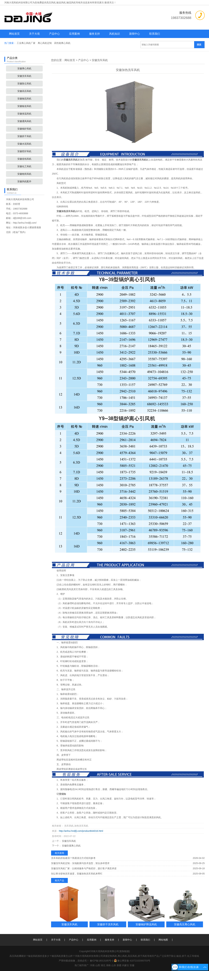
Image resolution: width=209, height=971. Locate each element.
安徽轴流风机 (24, 98)
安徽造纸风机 (24, 158)
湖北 (103, 965)
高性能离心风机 (62, 43)
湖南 (108, 965)
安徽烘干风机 (24, 136)
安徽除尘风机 (24, 83)
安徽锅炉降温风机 (146, 924)
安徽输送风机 (24, 106)
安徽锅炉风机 (24, 128)
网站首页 (14, 33)
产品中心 (54, 33)
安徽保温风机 (24, 113)
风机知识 (114, 33)
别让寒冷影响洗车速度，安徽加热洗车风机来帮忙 (76, 873)
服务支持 (94, 33)
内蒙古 (125, 965)
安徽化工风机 (24, 166)
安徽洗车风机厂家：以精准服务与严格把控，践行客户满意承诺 (84, 868)
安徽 (132, 965)
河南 (92, 965)
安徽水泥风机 (24, 143)
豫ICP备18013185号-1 (101, 960)
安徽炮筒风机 (24, 174)
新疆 (119, 965)
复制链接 (124, 951)
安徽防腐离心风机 (71, 845)
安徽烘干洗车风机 (108, 924)
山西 (97, 965)
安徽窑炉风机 (24, 151)
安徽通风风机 (24, 121)
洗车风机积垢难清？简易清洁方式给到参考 (73, 858)
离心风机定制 (45, 43)
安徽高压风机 (24, 91)
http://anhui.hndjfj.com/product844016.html (81, 831)
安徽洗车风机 (24, 76)
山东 (113, 965)
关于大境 (34, 33)
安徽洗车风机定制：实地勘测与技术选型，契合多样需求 (80, 863)
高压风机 (51, 2)
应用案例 (74, 33)
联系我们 (154, 33)
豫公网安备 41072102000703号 (132, 960)
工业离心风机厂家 (26, 43)
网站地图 (163, 939)
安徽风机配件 (24, 181)
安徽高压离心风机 (184, 924)
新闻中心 (134, 33)
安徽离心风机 (24, 68)
